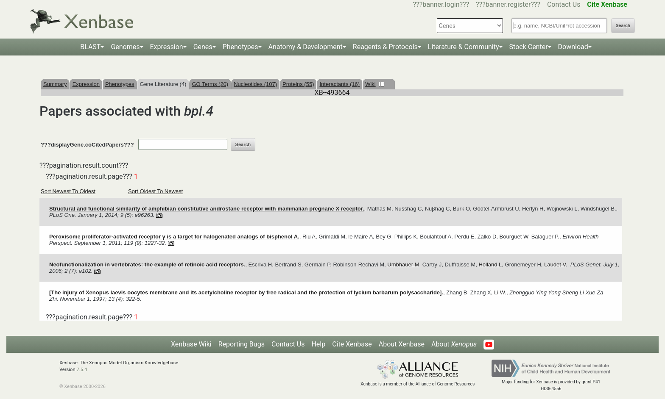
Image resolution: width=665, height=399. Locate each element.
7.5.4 (81, 369)
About (454, 344)
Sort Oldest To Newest (155, 191)
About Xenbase (402, 344)
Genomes (125, 47)
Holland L (490, 264)
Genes (202, 47)
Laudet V (555, 264)
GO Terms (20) (210, 84)
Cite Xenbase (352, 344)
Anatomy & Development (305, 47)
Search (623, 25)
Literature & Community (463, 47)
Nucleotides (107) (255, 84)
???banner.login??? (441, 4)
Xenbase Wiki (191, 344)
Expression (166, 47)
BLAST (90, 47)
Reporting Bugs (241, 344)
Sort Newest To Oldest (68, 191)
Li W (499, 292)
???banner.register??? (508, 4)
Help (318, 344)
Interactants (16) (339, 84)
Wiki (374, 84)
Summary (55, 84)
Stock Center (528, 47)
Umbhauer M (403, 264)
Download (573, 47)
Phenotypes (240, 47)
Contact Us (564, 4)
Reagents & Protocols (385, 47)
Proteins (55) (298, 84)
